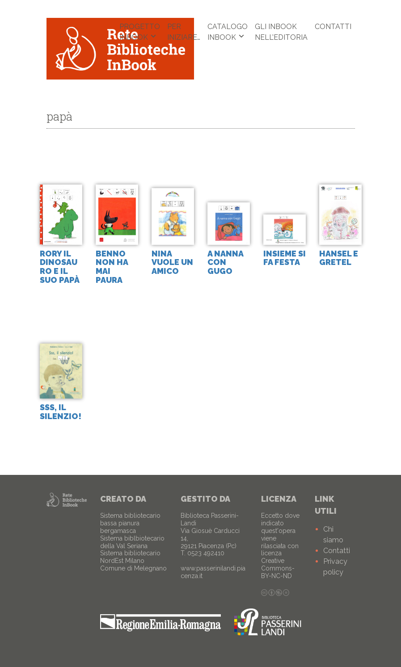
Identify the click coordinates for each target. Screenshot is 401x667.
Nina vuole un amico (172, 262)
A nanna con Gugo (225, 262)
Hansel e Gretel (338, 258)
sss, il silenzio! (60, 412)
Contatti (333, 26)
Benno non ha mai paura (112, 267)
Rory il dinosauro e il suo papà (60, 267)
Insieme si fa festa (284, 258)
